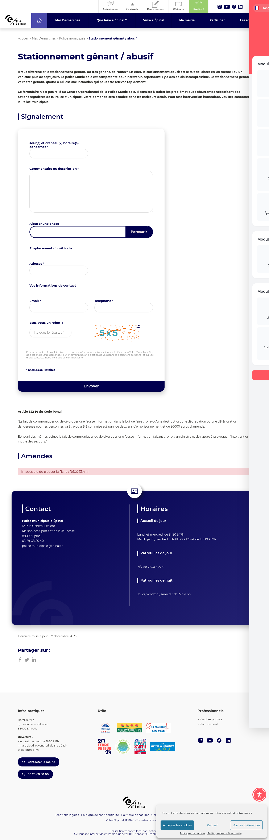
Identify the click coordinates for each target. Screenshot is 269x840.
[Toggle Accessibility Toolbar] (259, 794)
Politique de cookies (192, 833)
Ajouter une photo (44, 224)
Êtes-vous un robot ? (46, 323)
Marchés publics (211, 719)
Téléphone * (103, 301)
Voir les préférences (246, 825)
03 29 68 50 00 (35, 774)
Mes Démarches (44, 38)
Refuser (212, 825)
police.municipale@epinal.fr (42, 546)
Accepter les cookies (177, 825)
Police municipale (72, 38)
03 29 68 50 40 (33, 541)
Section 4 (153, 831)
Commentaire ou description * (54, 169)
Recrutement (209, 724)
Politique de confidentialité (224, 833)
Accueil (23, 38)
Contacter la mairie (38, 762)
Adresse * (37, 264)
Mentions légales (67, 814)
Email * (35, 301)
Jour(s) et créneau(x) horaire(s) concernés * (54, 145)
